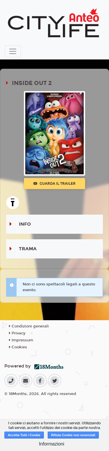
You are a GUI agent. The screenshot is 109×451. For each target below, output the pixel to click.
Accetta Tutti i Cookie (24, 435)
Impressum (21, 340)
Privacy (17, 333)
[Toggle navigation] (13, 51)
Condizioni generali (29, 326)
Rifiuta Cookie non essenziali (73, 435)
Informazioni (51, 443)
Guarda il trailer (54, 184)
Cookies (18, 347)
